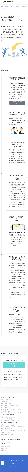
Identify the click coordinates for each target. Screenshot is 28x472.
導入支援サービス (6, 411)
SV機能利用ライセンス (7, 434)
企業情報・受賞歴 (6, 446)
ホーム (2, 6)
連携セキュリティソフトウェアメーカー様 (12, 413)
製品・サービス (10, 6)
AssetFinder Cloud (6, 403)
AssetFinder (4, 407)
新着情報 (3, 450)
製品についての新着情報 (7, 425)
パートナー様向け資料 (7, 419)
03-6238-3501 (13, 377)
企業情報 (12, 460)
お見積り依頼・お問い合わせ (9, 417)
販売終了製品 (4, 448)
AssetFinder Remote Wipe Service (10, 405)
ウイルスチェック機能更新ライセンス (11, 409)
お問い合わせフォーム (14, 365)
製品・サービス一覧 (6, 399)
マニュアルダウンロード (7, 429)
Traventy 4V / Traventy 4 (7, 401)
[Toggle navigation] (25, 2)
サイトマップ (19, 460)
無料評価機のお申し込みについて (17, 102)
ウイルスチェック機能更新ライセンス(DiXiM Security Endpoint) (13, 431)
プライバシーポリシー (14, 463)
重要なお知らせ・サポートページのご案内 (12, 427)
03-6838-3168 (13, 380)
